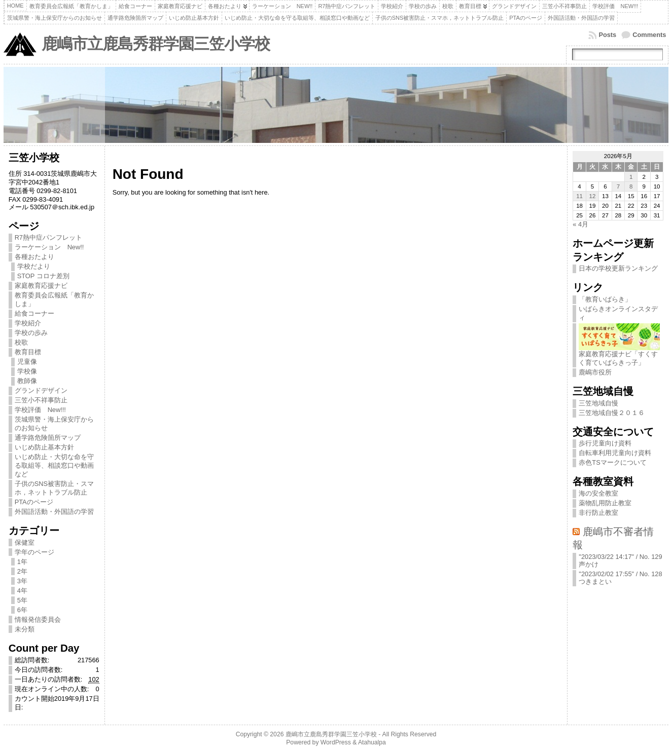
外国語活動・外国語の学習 (54, 511)
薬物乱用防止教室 (605, 503)
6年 (22, 610)
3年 (22, 581)
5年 (22, 600)
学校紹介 (28, 323)
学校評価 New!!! (40, 410)
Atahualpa (372, 742)
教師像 (27, 381)
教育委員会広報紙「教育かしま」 (54, 299)
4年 (22, 590)
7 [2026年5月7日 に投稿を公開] (618, 186)
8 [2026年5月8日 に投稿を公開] (630, 186)
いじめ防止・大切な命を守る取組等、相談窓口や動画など (54, 465)
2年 (22, 571)
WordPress (336, 742)
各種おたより (34, 256)
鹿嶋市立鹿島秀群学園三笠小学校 (156, 44)
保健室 (24, 542)
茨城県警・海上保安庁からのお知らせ (54, 424)
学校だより (33, 266)
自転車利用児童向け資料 (615, 453)
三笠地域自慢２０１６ (612, 413)
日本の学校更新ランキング (618, 268)
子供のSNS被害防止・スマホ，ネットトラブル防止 (54, 488)
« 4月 (580, 224)
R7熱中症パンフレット (48, 237)
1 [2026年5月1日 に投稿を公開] (630, 177)
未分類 (24, 629)
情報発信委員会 (38, 619)
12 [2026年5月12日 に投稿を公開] (592, 196)
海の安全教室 (598, 493)
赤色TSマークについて (612, 462)
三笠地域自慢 (598, 403)
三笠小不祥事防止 (41, 400)
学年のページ (34, 552)
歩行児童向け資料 (605, 443)
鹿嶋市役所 (595, 372)
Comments (649, 35)
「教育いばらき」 (605, 299)
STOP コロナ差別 (43, 276)
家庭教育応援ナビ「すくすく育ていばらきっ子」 (619, 355)
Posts (607, 35)
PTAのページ (34, 502)
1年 (22, 562)
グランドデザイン (41, 390)
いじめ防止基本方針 (44, 447)
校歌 (21, 342)
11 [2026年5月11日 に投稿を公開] (579, 196)
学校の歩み (31, 332)
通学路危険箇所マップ (48, 437)
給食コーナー (34, 313)
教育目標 (28, 352)
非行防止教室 (598, 512)
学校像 (27, 371)
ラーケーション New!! (49, 247)
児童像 (27, 361)
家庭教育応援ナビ (41, 285)
